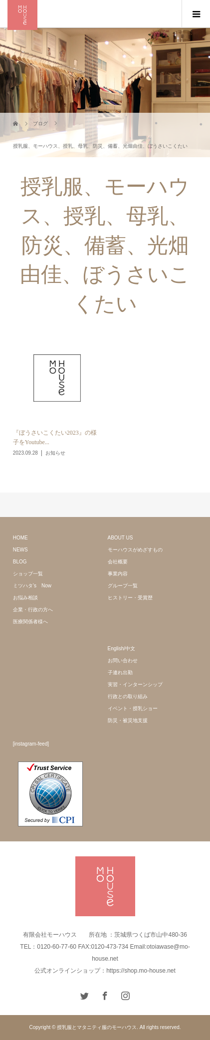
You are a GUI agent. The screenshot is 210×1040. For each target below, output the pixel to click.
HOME (20, 537)
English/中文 (122, 648)
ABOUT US (120, 537)
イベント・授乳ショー (133, 708)
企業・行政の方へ (33, 609)
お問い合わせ (123, 660)
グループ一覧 (123, 585)
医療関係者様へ (30, 621)
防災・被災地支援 (128, 720)
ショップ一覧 (28, 573)
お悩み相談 (25, 597)
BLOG (20, 561)
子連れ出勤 (120, 672)
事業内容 (118, 573)
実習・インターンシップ (135, 684)
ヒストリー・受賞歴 (130, 597)
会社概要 (118, 561)
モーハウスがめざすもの (135, 549)
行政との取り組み (128, 696)
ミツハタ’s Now (32, 585)
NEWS (20, 549)
